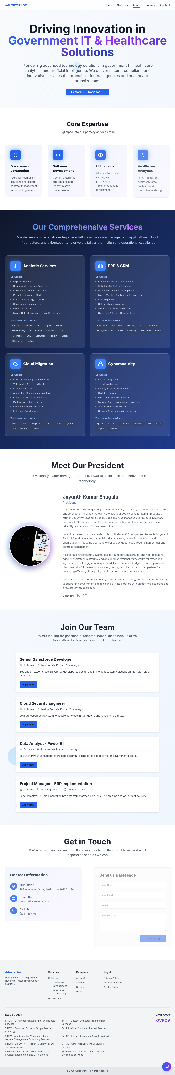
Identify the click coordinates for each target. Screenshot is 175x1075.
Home (108, 5)
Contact (165, 5)
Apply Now (28, 684)
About (136, 5)
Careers (150, 5)
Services (122, 5)
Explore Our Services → (87, 93)
